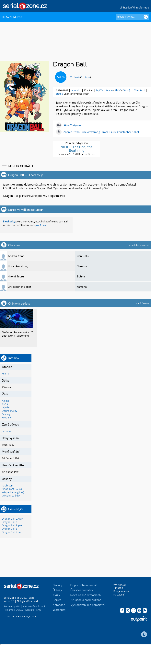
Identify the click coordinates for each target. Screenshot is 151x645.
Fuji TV (99, 90)
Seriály (57, 585)
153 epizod (139, 90)
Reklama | (9, 609)
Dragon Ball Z (9, 528)
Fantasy (6, 414)
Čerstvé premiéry (81, 590)
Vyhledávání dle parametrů (88, 605)
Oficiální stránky (11, 495)
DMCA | (20, 609)
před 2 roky (40, 225)
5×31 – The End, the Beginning (76, 148)
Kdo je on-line (121, 591)
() (80, 77)
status (59, 93)
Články (57, 590)
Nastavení (118, 594)
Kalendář (59, 605)
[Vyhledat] (146, 17)
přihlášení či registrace (134, 7)
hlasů (75, 77)
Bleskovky (9, 221)
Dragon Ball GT (10, 522)
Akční (118, 90)
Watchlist (59, 610)
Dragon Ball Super (12, 525)
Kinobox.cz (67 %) (12, 489)
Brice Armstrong (90, 132)
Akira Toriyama (72, 125)
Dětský (126, 90)
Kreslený (6, 417)
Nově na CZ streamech (85, 595)
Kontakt (29, 609)
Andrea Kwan (72, 132)
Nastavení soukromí (34, 606)
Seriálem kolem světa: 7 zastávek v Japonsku (17, 333)
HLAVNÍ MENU (12, 17)
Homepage (119, 584)
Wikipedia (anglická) (13, 492)
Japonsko (76, 90)
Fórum (57, 600)
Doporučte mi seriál (83, 585)
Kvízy (56, 595)
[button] (75, 166)
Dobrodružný (9, 411)
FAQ (38, 609)
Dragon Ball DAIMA (12, 518)
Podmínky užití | (13, 606)
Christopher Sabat (128, 132)
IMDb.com (7, 485)
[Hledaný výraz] (132, 17)
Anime (109, 90)
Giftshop (118, 588)
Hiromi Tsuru (108, 132)
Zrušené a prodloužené (85, 600)
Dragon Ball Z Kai (11, 532)
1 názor (85, 77)
